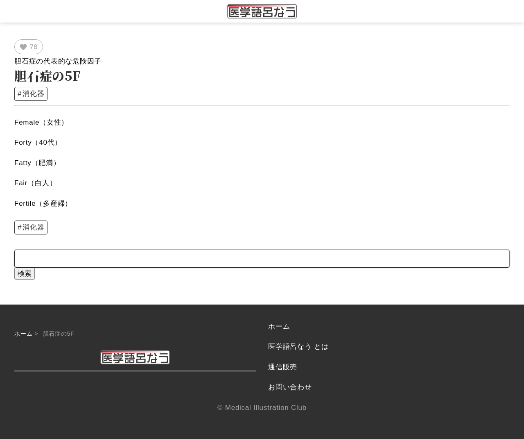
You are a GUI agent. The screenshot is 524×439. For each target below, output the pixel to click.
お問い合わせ (290, 387)
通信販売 (282, 367)
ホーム (23, 333)
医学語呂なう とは (298, 346)
